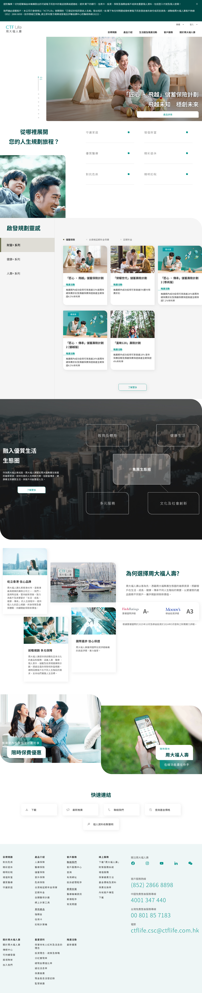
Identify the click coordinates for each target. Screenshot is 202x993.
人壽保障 (40, 862)
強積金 (38, 914)
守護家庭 (110, 132)
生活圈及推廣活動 (148, 32)
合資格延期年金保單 (46, 887)
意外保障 (40, 877)
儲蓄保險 (40, 872)
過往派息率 (41, 968)
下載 (101, 897)
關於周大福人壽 (187, 32)
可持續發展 (9, 954)
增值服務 (104, 872)
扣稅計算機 (41, 924)
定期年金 (40, 892)
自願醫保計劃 (42, 897)
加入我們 (8, 964)
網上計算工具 (42, 902)
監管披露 (40, 983)
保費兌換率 (105, 887)
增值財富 (168, 132)
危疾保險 (40, 882)
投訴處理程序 (74, 882)
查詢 (69, 872)
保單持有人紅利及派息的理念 (48, 946)
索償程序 (72, 899)
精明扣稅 (168, 174)
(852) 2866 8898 (152, 884)
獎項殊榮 (8, 959)
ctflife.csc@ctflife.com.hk (165, 930)
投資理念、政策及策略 (47, 953)
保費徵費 (40, 973)
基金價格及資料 (107, 882)
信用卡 (38, 919)
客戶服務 (168, 32)
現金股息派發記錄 (45, 978)
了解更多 (132, 387)
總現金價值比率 (43, 963)
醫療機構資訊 (74, 894)
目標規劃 (112, 32)
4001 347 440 (148, 900)
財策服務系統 (106, 867)
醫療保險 (40, 867)
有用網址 (72, 877)
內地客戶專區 (106, 892)
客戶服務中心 (74, 867)
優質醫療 (110, 153)
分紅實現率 (41, 958)
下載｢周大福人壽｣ (109, 862)
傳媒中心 (8, 949)
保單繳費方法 (106, 877)
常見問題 (72, 904)
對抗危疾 (110, 174)
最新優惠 (72, 944)
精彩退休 (168, 153)
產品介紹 (127, 32)
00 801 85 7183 (151, 915)
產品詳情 (167, 114)
